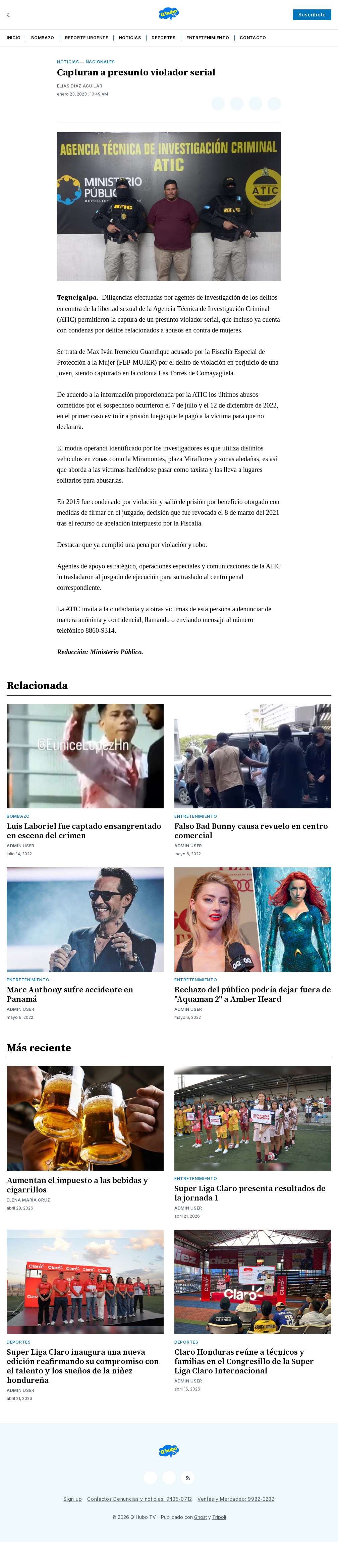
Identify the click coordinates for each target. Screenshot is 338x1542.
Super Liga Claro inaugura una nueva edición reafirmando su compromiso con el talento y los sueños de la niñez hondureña (83, 1366)
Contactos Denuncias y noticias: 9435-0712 (139, 1499)
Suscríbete (312, 14)
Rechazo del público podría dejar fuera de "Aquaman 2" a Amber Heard (252, 994)
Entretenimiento (207, 37)
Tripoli (219, 1517)
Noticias (130, 37)
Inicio (13, 37)
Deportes (164, 37)
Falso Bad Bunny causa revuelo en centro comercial (251, 831)
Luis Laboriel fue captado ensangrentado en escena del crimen (84, 831)
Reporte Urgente (86, 37)
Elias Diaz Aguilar (80, 85)
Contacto (253, 37)
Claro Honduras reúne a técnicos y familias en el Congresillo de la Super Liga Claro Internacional (244, 1361)
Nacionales (100, 61)
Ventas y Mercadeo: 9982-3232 (236, 1499)
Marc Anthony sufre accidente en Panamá (70, 994)
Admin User (21, 845)
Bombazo (42, 37)
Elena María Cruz (28, 1199)
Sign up (72, 1499)
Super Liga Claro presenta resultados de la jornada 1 (250, 1193)
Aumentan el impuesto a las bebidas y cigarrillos (77, 1185)
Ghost (200, 1517)
